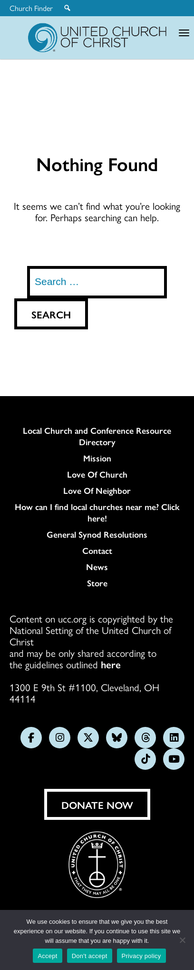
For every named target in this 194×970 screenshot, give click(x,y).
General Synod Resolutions (97, 534)
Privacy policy (141, 956)
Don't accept (89, 956)
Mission (97, 458)
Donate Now (97, 804)
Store (97, 583)
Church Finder (31, 8)
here (111, 664)
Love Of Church (97, 474)
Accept (47, 956)
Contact (97, 550)
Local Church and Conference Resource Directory (97, 436)
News (97, 566)
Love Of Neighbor (97, 490)
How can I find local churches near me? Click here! (97, 512)
